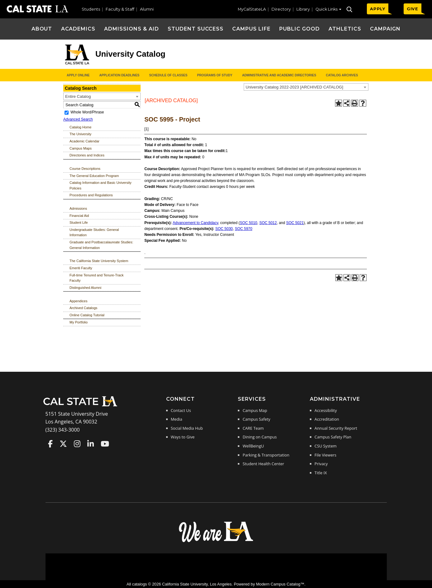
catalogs (139, 584)
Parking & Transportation (265, 455)
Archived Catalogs (83, 308)
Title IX (320, 473)
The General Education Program (94, 176)
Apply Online (78, 75)
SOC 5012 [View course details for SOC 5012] (268, 223)
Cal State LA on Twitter (63, 443)
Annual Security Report (335, 428)
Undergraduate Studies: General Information (94, 232)
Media (176, 419)
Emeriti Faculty (81, 268)
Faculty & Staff (120, 9)
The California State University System (99, 261)
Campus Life (251, 29)
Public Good (299, 29)
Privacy (321, 463)
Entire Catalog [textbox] (78, 96)
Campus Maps (81, 148)
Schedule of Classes (168, 75)
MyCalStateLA (252, 9)
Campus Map (254, 410)
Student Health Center (263, 463)
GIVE (412, 9)
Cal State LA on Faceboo (50, 443)
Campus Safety (256, 419)
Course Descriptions (85, 168)
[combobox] (306, 87)
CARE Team (253, 428)
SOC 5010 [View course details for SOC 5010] (248, 223)
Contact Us (181, 410)
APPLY (377, 9)
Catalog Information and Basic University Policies (101, 185)
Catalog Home (80, 127)
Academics (78, 29)
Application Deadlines (119, 75)
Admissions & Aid (131, 29)
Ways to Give (182, 437)
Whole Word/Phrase (87, 112)
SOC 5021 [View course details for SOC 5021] (295, 223)
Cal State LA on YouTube (105, 443)
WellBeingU (253, 446)
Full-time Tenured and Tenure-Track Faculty (96, 278)
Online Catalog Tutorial (87, 315)
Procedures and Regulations (91, 195)
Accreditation (326, 419)
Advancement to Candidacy (195, 223)
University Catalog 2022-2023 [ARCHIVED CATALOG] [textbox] (294, 87)
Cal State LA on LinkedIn (90, 443)
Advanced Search (78, 119)
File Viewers (325, 455)
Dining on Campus (259, 437)
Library (303, 9)
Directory (281, 9)
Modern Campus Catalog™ (280, 584)
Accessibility (325, 410)
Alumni (147, 9)
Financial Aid (79, 216)
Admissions (78, 208)
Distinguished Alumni (85, 287)
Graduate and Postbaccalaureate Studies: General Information (101, 245)
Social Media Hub (187, 428)
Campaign (385, 29)
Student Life (79, 222)
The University (80, 134)
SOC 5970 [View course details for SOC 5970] (243, 229)
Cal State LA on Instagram (77, 443)
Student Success (195, 29)
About (41, 29)
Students (91, 9)
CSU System (325, 446)
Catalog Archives (342, 75)
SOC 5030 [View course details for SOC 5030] (224, 229)
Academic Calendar (84, 141)
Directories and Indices (87, 155)
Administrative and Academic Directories (279, 75)
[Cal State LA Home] (82, 405)
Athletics (345, 29)
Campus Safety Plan (332, 437)
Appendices (79, 301)
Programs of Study (214, 75)
